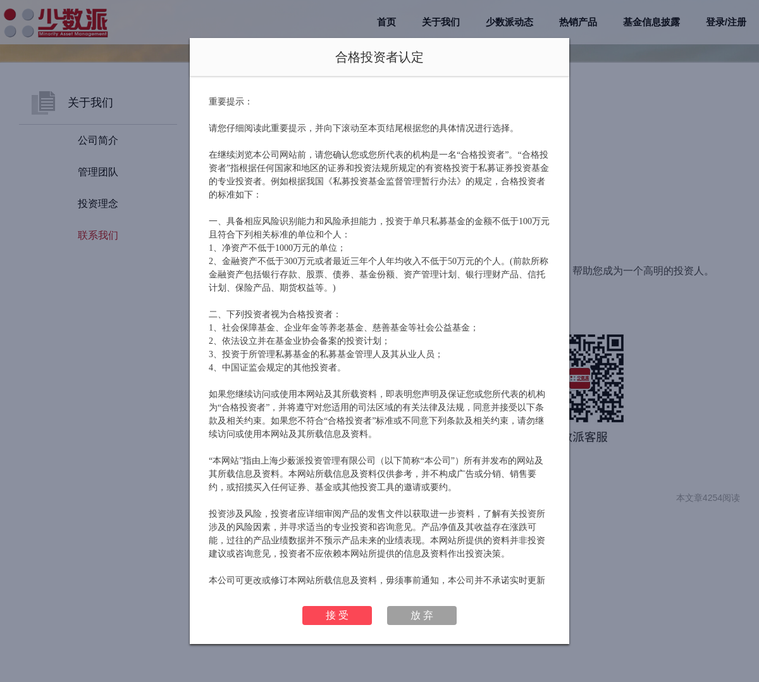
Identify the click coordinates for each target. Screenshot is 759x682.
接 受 (337, 615)
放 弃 (421, 615)
